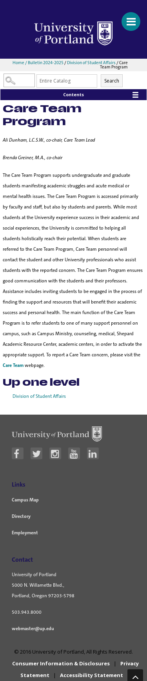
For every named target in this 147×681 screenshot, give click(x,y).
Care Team (13, 365)
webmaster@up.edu (33, 628)
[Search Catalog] (19, 80)
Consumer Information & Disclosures (61, 663)
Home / (20, 62)
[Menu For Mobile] (127, 17)
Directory (21, 516)
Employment (25, 533)
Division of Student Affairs (91, 62)
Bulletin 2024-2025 (46, 62)
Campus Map (25, 500)
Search (111, 80)
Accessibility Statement (91, 675)
